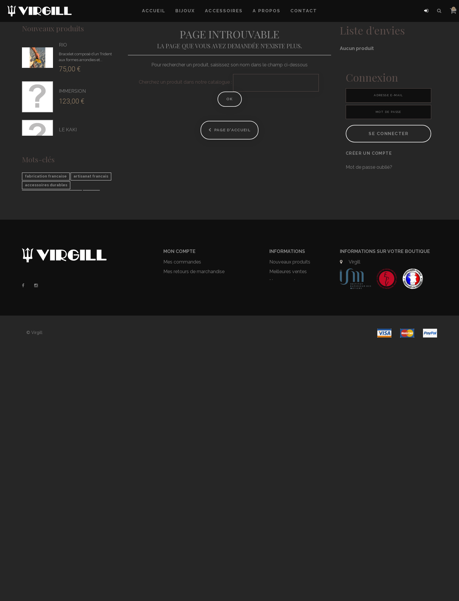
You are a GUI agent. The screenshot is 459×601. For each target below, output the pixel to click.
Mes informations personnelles (196, 521)
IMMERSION (72, 91)
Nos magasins (284, 501)
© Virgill (34, 585)
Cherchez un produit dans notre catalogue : (185, 82)
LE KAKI (68, 129)
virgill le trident (88, 388)
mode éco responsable (48, 406)
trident (60, 388)
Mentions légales (287, 511)
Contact (303, 10)
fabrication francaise (46, 362)
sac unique (35, 388)
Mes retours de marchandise (194, 492)
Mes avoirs (174, 501)
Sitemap (278, 538)
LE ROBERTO (74, 224)
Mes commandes (182, 482)
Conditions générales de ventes (295, 524)
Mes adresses (178, 511)
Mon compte (179, 472)
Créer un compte (369, 174)
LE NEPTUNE (73, 252)
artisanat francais (90, 362)
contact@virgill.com (370, 501)
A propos (266, 10)
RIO (63, 45)
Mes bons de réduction (188, 530)
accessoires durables (46, 370)
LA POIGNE (71, 196)
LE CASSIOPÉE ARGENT (86, 280)
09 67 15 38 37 (364, 492)
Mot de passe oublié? (369, 188)
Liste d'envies (372, 30)
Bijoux (185, 10)
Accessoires (224, 10)
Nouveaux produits (53, 28)
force (91, 379)
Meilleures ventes (288, 492)
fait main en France (44, 397)
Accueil (153, 10)
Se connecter (388, 155)
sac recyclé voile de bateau (52, 379)
